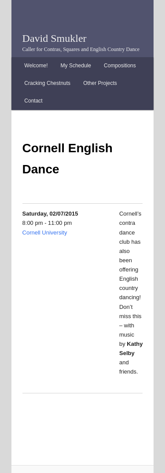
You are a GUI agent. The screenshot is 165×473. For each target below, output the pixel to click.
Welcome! (36, 65)
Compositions (120, 65)
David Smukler (54, 38)
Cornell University (44, 232)
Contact (33, 101)
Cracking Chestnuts (47, 83)
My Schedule (76, 65)
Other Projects (100, 83)
